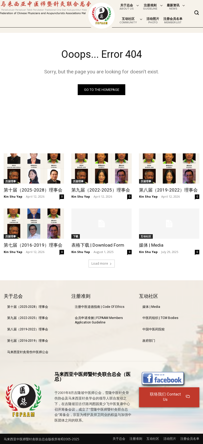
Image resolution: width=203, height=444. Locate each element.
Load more (101, 263)
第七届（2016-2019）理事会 (33, 245)
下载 (75, 236)
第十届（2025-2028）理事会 (33, 190)
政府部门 (148, 341)
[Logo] (101, 15)
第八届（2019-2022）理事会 (168, 190)
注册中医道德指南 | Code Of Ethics (99, 306)
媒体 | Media (151, 245)
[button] (196, 12)
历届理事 (10, 181)
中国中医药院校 (153, 329)
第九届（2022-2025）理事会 (100, 190)
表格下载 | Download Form (97, 245)
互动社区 (146, 236)
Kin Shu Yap (13, 196)
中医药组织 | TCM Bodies (160, 318)
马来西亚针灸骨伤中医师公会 (27, 352)
